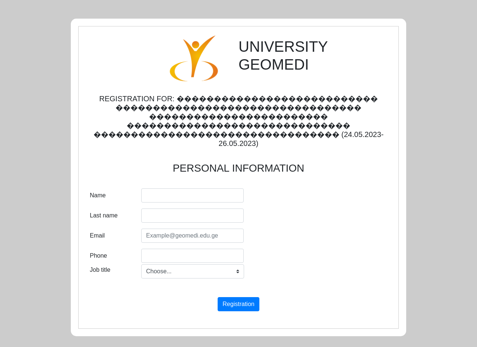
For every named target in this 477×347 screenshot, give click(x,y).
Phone (98, 255)
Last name (104, 215)
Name (98, 195)
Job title (100, 270)
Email (97, 235)
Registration (238, 304)
